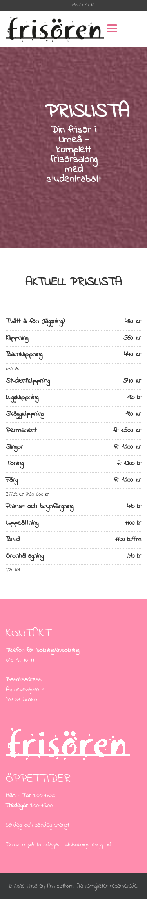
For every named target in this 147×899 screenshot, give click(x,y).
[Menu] (99, 29)
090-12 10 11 (83, 5)
